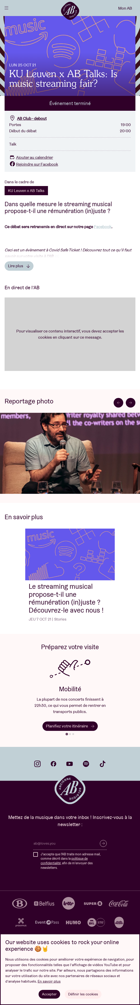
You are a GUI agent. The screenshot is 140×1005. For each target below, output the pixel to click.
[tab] (66, 734)
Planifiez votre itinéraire (70, 726)
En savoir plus (49, 981)
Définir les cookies (83, 994)
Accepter (49, 994)
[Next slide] (130, 403)
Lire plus (19, 265)
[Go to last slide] (118, 403)
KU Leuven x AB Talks (26, 190)
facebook (53, 764)
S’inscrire (103, 843)
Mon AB (125, 8)
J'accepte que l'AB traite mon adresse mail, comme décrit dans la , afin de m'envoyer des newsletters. (71, 861)
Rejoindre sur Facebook (33, 164)
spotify (86, 764)
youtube (69, 764)
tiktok (102, 764)
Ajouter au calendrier (31, 157)
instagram (37, 764)
